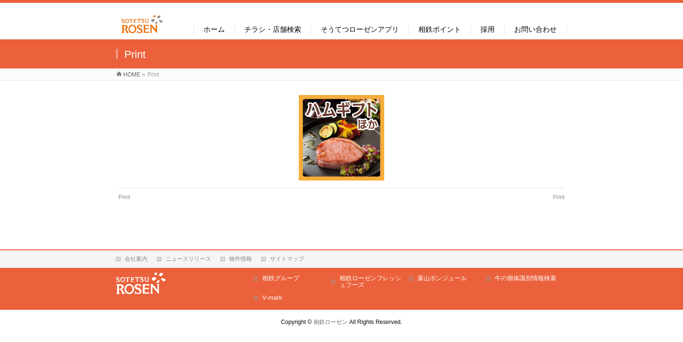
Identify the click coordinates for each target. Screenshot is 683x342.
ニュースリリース (188, 259)
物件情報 (240, 259)
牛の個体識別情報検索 (525, 278)
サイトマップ (287, 259)
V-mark (272, 297)
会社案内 (136, 259)
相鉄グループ (280, 278)
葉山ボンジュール (442, 278)
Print (124, 197)
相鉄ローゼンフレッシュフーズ (370, 281)
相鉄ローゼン (331, 322)
